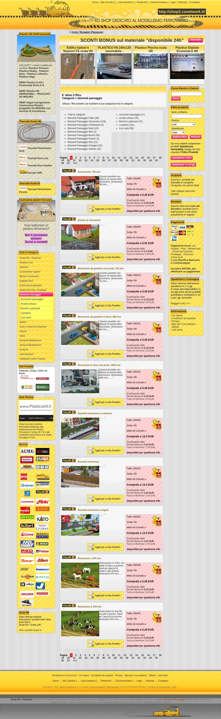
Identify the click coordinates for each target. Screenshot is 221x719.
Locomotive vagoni (30, 271)
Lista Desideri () (126, 2)
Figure (23, 331)
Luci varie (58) (126, 128)
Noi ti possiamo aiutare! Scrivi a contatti (36, 238)
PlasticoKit (142, 2)
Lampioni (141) (126, 125)
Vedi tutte (195, 39)
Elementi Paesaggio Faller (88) (83, 118)
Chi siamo (177, 315)
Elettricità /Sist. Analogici (33, 290)
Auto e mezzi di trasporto (33, 326)
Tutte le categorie (76, 114)
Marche (23, 444)
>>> (75, 163)
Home (95, 2)
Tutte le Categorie (28, 252)
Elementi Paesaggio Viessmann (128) (87, 121)
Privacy (175, 321)
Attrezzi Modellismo (30, 345)
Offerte (175, 326)
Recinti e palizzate (30, 308)
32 (138, 160)
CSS (174, 687)
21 (74, 160)
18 (160, 157)
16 (148, 157)
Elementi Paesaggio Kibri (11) (83, 142)
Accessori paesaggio (32, 299)
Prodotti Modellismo (30, 340)
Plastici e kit (26, 262)
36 (62, 163)
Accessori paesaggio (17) (132, 114)
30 (127, 160)
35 (156, 160)
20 (68, 160)
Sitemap (182, 2)
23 (86, 160)
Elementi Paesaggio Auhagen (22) (85, 145)
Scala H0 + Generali (30, 258)
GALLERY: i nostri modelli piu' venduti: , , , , (35, 71)
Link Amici (177, 329)
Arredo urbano (28, 303)
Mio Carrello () (108, 2)
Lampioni (26, 313)
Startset (24, 267)
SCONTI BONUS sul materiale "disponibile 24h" (132, 40)
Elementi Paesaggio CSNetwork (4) (86, 125)
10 (113, 157)
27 (109, 160)
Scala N (24, 349)
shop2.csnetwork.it (67, 687)
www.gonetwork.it (98, 687)
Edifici (23, 322)
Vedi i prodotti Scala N (30, 630)
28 (115, 160)
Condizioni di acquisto (183, 318)
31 (132, 160)
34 (150, 160)
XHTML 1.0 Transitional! (159, 687)
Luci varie (26, 317)
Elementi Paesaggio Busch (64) (84, 135)
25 (97, 160)
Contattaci (195, 2)
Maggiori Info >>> (180, 303)
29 (121, 160)
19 (62, 160)
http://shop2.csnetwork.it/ (182, 12)
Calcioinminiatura (159, 2)
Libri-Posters (27, 354)
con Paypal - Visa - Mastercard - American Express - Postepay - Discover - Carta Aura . (185, 251)
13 (131, 157)
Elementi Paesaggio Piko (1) (82, 131)
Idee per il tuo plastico (183, 324)
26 (103, 160)
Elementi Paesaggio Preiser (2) (83, 138)
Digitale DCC (26, 281)
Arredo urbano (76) (128, 118)
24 (92, 160)
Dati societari (113, 687)
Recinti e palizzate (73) (130, 121)
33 (144, 160)
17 (154, 157)
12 (125, 157)
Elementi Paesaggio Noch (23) (83, 128)
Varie (22, 336)
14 (136, 157)
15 (142, 157)
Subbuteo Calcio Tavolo (32, 358)
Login (173, 2)
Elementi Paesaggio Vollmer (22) (84, 149)
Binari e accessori (29, 276)
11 (119, 157)
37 (68, 163)
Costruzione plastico (31, 285)
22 (80, 160)
